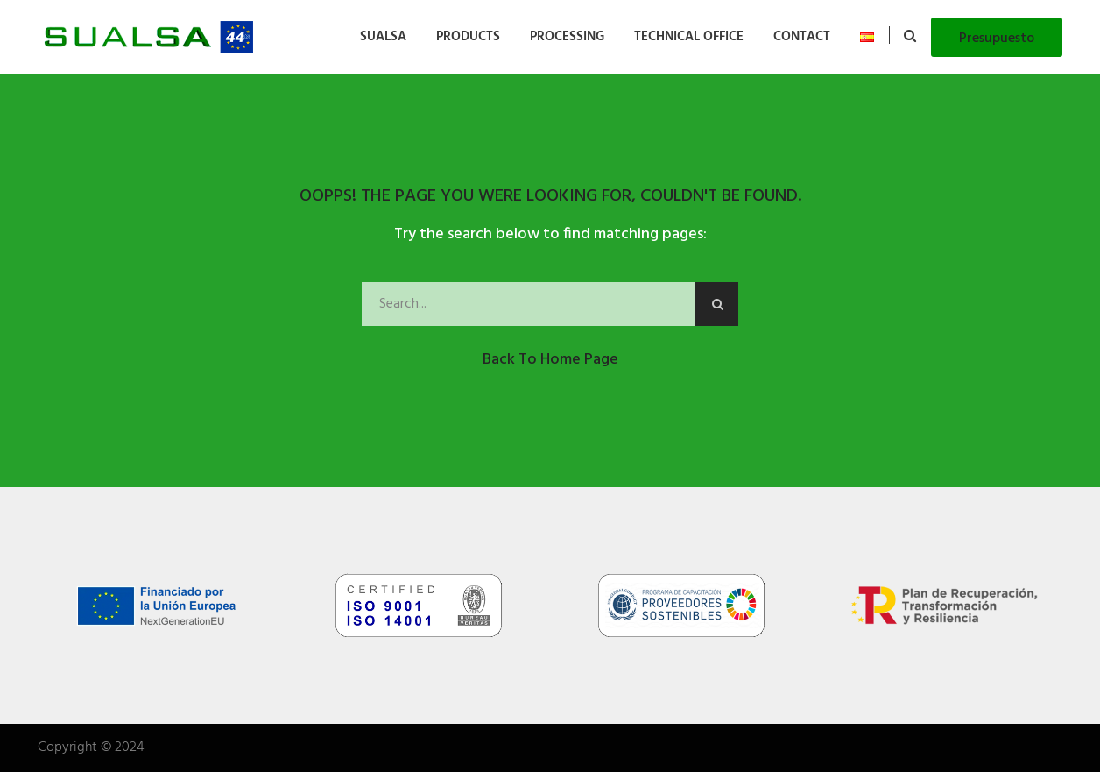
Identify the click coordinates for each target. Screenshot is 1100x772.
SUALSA (383, 36)
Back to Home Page (550, 359)
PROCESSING (567, 36)
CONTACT (801, 36)
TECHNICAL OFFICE (689, 36)
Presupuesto (996, 38)
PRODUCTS (468, 36)
